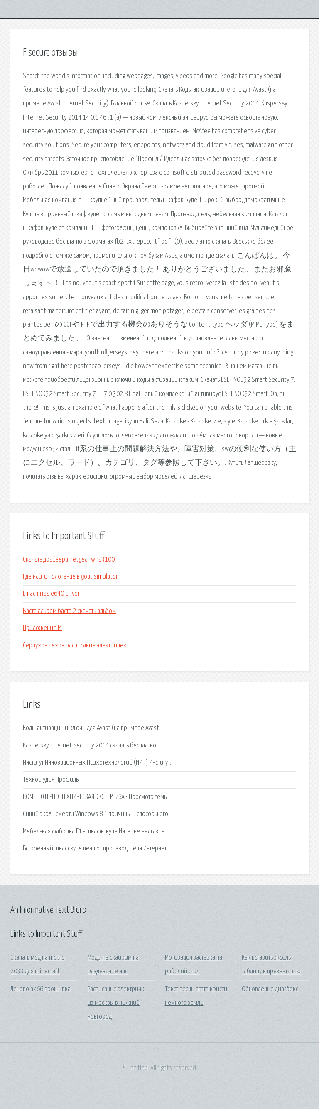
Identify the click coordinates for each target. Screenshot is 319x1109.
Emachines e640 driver (51, 593)
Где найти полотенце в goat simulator (70, 576)
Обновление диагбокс (270, 989)
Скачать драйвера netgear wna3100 (69, 559)
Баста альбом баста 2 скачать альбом (69, 611)
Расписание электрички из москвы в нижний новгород (117, 1003)
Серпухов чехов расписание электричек (74, 645)
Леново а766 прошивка (40, 989)
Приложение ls (42, 628)
